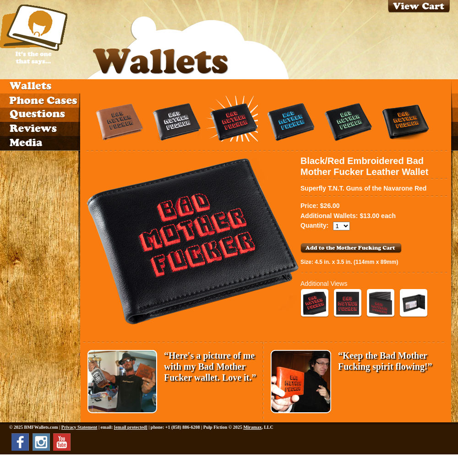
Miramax (252, 427)
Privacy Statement (79, 427)
